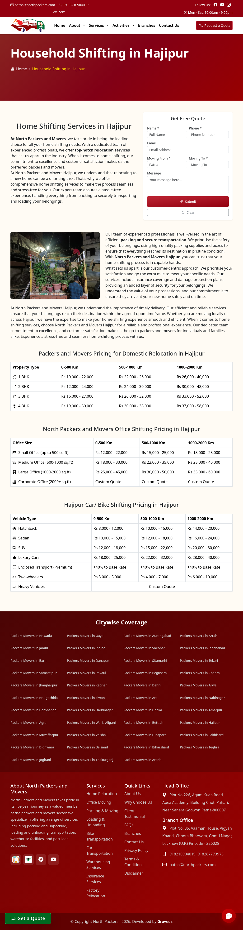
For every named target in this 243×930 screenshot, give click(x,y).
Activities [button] (121, 25)
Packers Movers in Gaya (85, 635)
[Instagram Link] (229, 4)
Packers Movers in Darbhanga (33, 710)
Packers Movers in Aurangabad (147, 635)
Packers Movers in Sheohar (144, 648)
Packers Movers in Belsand (87, 747)
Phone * (195, 128)
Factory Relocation (95, 893)
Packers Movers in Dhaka (142, 710)
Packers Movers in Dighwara (32, 747)
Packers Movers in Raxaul (86, 673)
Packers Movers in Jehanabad (202, 648)
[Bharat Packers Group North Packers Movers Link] (15, 859)
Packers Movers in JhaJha (86, 648)
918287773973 (210, 854)
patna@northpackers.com (32, 5)
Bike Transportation (99, 836)
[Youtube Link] (222, 4)
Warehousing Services (98, 864)
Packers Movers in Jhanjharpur (33, 685)
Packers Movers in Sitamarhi (145, 660)
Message (154, 173)
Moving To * (198, 158)
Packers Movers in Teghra (199, 747)
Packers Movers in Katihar (87, 685)
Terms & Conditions (134, 861)
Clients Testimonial (134, 813)
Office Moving (98, 802)
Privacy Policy (136, 850)
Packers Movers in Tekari (199, 660)
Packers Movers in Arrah (198, 635)
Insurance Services (95, 878)
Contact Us (169, 25)
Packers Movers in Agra (28, 722)
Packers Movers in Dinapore (144, 735)
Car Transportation (99, 850)
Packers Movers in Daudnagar (90, 710)
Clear (188, 212)
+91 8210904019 (74, 5)
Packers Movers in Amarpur (201, 710)
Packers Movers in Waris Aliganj (91, 722)
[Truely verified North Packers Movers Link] (28, 859)
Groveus (165, 921)
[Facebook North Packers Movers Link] (41, 859)
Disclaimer (133, 873)
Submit (188, 201)
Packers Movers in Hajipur (200, 722)
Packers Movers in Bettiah (143, 722)
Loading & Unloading (95, 822)
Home (59, 25)
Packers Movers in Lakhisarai (202, 735)
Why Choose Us (138, 802)
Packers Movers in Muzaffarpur (34, 735)
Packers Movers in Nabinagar (202, 697)
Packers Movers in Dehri (142, 685)
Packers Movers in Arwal (198, 685)
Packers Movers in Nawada (31, 635)
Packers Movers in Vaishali (87, 735)
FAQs (128, 825)
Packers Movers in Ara (140, 697)
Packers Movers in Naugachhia (34, 697)
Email (151, 143)
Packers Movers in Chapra (200, 673)
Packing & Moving (102, 810)
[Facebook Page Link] (216, 4)
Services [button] (97, 25)
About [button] (75, 25)
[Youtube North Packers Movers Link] (53, 859)
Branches (146, 25)
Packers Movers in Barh (28, 660)
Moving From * (158, 158)
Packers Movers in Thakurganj (90, 759)
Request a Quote (214, 25)
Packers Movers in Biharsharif (146, 747)
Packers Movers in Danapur (88, 660)
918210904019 (182, 854)
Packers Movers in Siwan (86, 697)
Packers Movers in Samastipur (33, 673)
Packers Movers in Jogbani (30, 759)
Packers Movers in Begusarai (145, 673)
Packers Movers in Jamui (29, 648)
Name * (153, 128)
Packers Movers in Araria (142, 759)
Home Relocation (101, 793)
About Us (132, 793)
